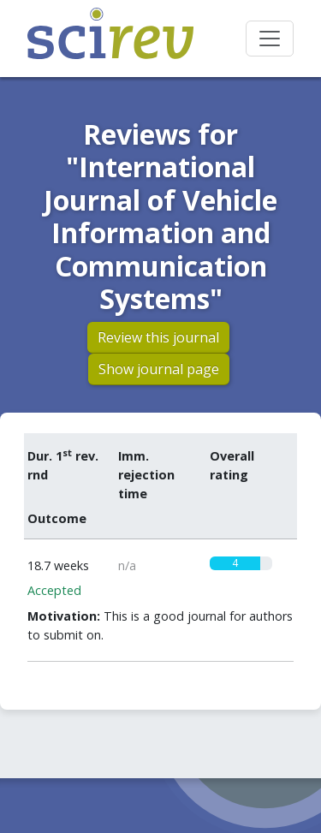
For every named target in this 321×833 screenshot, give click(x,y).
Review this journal (158, 337)
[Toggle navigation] (270, 39)
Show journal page (158, 369)
